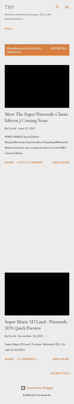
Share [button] (9, 162)
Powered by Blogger (37, 388)
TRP (9, 7)
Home (9, 28)
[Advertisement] (37, 219)
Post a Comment (30, 162)
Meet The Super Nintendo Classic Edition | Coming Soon (36, 117)
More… (27, 28)
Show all (59, 48)
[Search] (57, 7)
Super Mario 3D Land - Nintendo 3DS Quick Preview (36, 325)
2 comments (26, 359)
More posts (60, 373)
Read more (61, 162)
